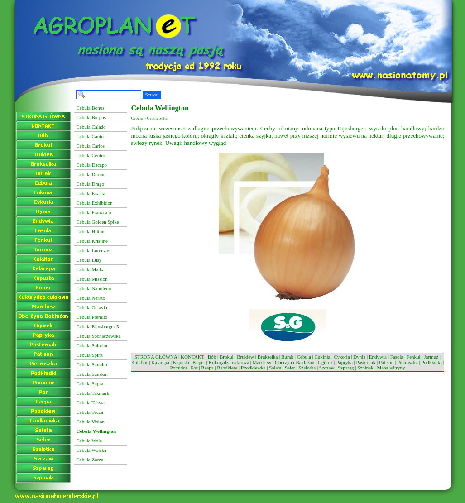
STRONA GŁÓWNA (155, 356)
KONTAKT (192, 356)
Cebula (304, 356)
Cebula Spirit (90, 355)
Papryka (344, 362)
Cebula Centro (91, 155)
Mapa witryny (391, 367)
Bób (212, 356)
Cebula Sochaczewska (99, 336)
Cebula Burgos (91, 117)
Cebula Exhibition (95, 203)
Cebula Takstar (91, 402)
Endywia (378, 356)
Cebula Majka (91, 269)
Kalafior (139, 362)
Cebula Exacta (91, 193)
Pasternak (365, 362)
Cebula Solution (93, 345)
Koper (198, 362)
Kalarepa (160, 362)
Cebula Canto (90, 136)
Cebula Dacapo (92, 165)
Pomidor (178, 367)
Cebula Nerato (91, 298)
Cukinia (323, 356)
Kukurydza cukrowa (229, 362)
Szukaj (152, 94)
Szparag (346, 367)
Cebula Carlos (91, 146)
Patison (386, 362)
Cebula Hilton (91, 231)
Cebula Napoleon (94, 288)
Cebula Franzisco (94, 212)
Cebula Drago (90, 184)
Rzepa (207, 367)
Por (194, 367)
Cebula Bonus (91, 107)
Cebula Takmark (93, 393)
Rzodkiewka (253, 367)
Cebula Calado (91, 126)
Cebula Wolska (91, 450)
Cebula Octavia (92, 307)
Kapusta (181, 362)
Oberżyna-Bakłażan (294, 362)
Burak (287, 356)
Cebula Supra (90, 383)
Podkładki (432, 362)
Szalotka (307, 367)
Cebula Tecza (90, 412)
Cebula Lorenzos (93, 250)
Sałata (275, 367)
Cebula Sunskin (92, 374)
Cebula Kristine (92, 241)
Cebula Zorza (90, 459)
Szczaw (327, 367)
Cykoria (342, 356)
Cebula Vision (91, 421)
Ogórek (325, 362)
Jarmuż (431, 356)
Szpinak (365, 367)
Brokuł (227, 356)
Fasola (396, 356)
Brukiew (245, 356)
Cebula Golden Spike (98, 222)
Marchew (262, 362)
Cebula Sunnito (92, 364)
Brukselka (268, 356)
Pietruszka (407, 362)
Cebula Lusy (89, 260)
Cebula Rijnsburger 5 (98, 326)
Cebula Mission (92, 279)
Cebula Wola (89, 440)
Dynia (359, 356)
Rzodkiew (227, 367)
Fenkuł (414, 356)
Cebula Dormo (91, 174)
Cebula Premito (92, 317)
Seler (290, 367)
